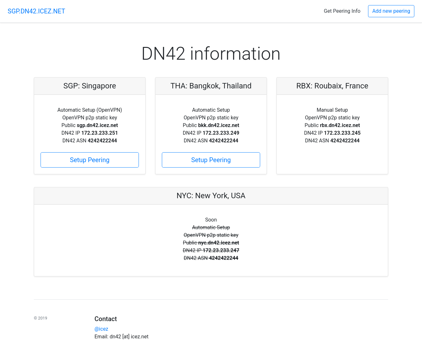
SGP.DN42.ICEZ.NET (36, 11)
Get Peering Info (342, 11)
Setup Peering (89, 160)
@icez (101, 329)
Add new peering (391, 11)
